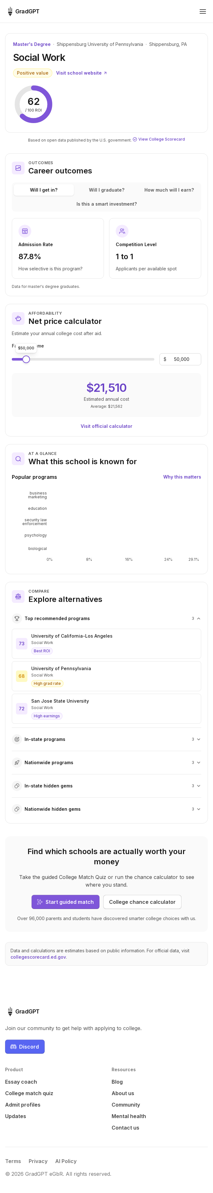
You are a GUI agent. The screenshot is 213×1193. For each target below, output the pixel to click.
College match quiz (29, 1093)
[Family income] (181, 359)
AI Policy (66, 1161)
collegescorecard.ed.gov (38, 957)
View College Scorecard (159, 139)
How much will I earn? (169, 190)
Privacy (38, 1161)
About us (123, 1093)
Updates (15, 1116)
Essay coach (21, 1082)
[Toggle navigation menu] (202, 11)
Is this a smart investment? (107, 204)
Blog (117, 1082)
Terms (13, 1161)
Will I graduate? (106, 190)
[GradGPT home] (22, 11)
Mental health (129, 1116)
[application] (106, 526)
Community (126, 1105)
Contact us (125, 1127)
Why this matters (182, 476)
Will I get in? (43, 190)
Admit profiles (22, 1105)
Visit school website (81, 73)
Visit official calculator (106, 426)
